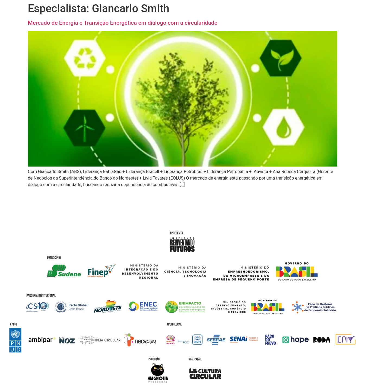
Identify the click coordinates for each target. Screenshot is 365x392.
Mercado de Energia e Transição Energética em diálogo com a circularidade (122, 23)
